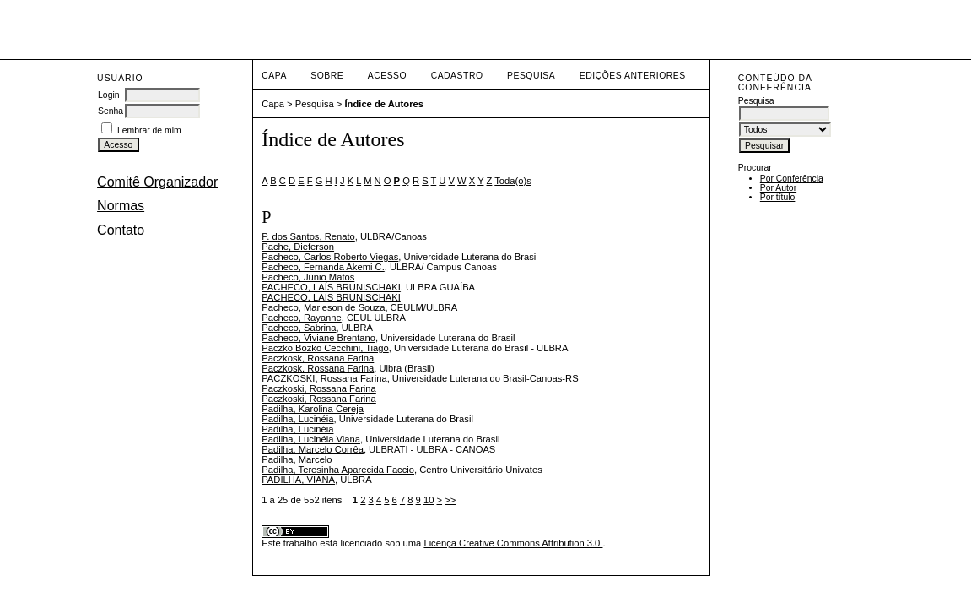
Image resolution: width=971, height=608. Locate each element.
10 (428, 500)
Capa (274, 75)
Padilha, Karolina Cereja (313, 409)
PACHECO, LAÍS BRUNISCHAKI (331, 287)
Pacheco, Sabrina (299, 328)
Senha (110, 111)
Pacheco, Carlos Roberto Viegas (330, 257)
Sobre (326, 75)
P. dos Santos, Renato (308, 236)
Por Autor (778, 188)
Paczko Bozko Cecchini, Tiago (325, 348)
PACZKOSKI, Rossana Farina (324, 378)
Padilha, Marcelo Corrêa (313, 449)
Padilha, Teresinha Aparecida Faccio (338, 469)
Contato (120, 230)
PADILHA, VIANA (298, 480)
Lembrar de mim (149, 130)
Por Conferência (791, 178)
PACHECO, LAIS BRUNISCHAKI (331, 297)
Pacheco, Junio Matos (308, 277)
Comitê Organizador (157, 182)
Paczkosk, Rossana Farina (318, 358)
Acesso (387, 75)
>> (450, 500)
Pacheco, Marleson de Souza (323, 307)
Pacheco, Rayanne (302, 317)
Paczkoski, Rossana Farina (319, 388)
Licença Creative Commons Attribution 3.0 (512, 543)
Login (108, 95)
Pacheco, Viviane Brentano (318, 338)
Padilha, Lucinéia (297, 419)
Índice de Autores (384, 104)
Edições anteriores (633, 75)
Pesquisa (531, 75)
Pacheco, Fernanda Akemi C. (323, 267)
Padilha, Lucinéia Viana (311, 439)
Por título (778, 197)
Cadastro (457, 75)
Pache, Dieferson (298, 247)
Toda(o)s (512, 181)
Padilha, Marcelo (297, 459)
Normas (120, 205)
